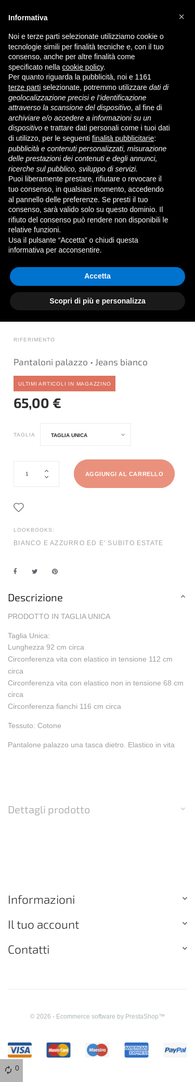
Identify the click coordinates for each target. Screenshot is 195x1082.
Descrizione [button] (35, 597)
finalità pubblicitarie (123, 138)
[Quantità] (36, 474)
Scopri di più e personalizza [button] (97, 301)
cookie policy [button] (82, 67)
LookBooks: (34, 529)
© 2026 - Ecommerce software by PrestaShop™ (97, 1016)
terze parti (24, 87)
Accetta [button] (97, 276)
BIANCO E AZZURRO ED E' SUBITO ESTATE (88, 543)
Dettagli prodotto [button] (49, 809)
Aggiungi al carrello (124, 474)
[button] (181, 16)
